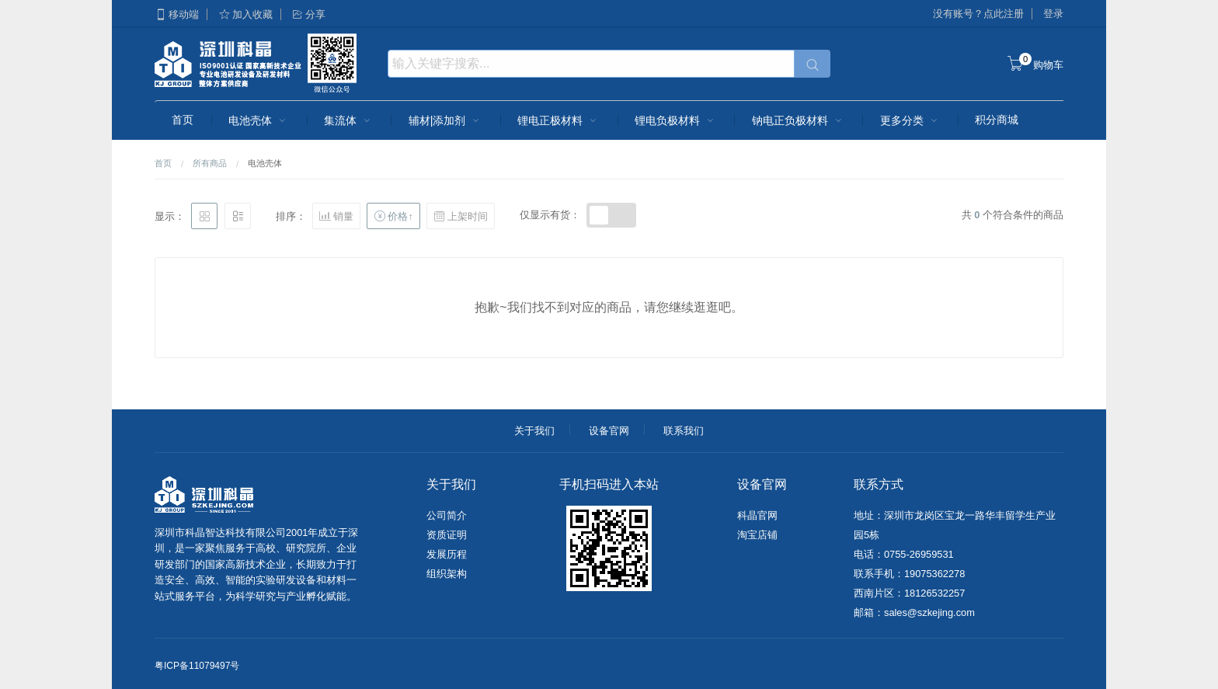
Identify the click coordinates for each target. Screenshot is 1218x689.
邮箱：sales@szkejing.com (914, 612)
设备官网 (609, 431)
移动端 (177, 14)
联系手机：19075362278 (909, 573)
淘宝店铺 (757, 535)
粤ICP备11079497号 (197, 665)
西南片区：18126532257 (909, 593)
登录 (1053, 13)
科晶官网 (757, 515)
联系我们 (683, 431)
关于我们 (534, 431)
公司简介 (446, 515)
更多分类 (910, 120)
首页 (182, 119)
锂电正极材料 (558, 120)
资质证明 (446, 535)
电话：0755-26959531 (904, 554)
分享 (308, 14)
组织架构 (446, 573)
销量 (336, 216)
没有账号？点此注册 (978, 13)
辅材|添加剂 (446, 120)
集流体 (349, 120)
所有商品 (210, 163)
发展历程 (446, 554)
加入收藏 (245, 14)
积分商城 (996, 119)
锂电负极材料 (676, 120)
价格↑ (393, 216)
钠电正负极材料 (798, 120)
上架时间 (460, 216)
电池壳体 (258, 120)
